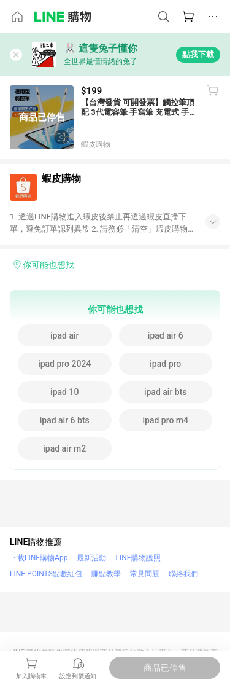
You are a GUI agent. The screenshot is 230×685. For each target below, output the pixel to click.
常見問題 (144, 574)
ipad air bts (165, 392)
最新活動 (91, 558)
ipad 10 (64, 392)
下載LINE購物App (38, 558)
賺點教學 (106, 574)
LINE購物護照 (137, 558)
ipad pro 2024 (64, 364)
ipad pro (165, 364)
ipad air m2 (64, 448)
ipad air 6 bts (65, 420)
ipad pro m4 (165, 420)
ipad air (64, 335)
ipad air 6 (165, 335)
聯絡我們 (183, 574)
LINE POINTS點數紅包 (46, 574)
